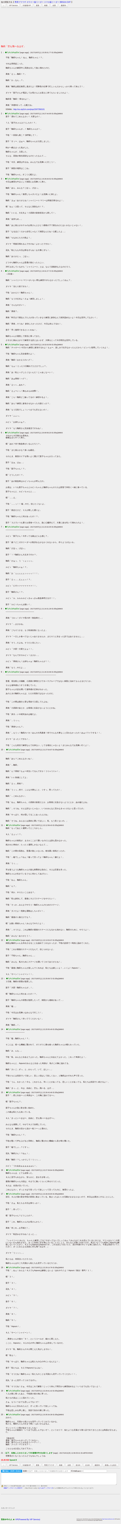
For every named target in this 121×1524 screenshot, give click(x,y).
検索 (46, 5)
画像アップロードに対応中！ (14, 1490)
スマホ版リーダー (51, 2)
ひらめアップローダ (46, 1490)
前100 (78, 1465)
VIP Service (13, 5)
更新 (37, 5)
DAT (69, 2)
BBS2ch (63, 2)
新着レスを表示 (110, 1465)
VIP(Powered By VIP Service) (27, 1522)
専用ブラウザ (20, 2)
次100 (87, 1465)
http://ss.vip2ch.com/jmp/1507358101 (29, 109)
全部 (54, 5)
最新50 (63, 5)
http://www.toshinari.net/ (108, 1521)
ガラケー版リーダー (35, 2)
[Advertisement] (60, 25)
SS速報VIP (27, 5)
